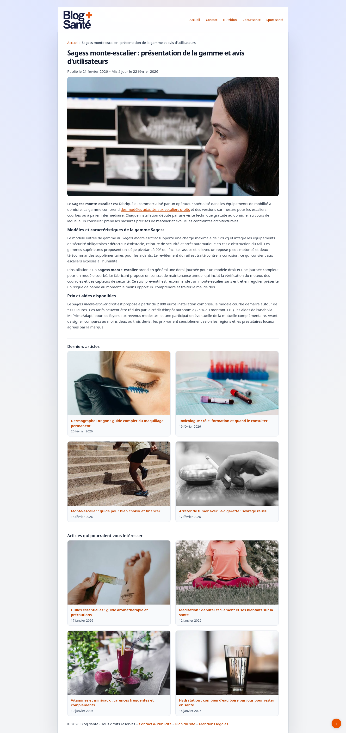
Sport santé (275, 20)
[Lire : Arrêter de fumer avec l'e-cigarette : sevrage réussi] (227, 474)
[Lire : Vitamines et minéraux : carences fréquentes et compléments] (119, 663)
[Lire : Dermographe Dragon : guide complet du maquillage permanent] (119, 383)
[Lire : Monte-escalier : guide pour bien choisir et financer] (119, 474)
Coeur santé (252, 20)
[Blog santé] (78, 19)
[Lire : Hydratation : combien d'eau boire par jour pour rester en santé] (227, 663)
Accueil (195, 20)
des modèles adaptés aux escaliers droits (155, 209)
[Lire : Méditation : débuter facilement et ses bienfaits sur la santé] (227, 572)
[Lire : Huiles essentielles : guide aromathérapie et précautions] (119, 572)
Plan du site (185, 723)
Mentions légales (213, 723)
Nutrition (230, 20)
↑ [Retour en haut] (336, 723)
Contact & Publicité (155, 723)
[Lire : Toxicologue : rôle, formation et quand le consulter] (227, 383)
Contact (211, 20)
